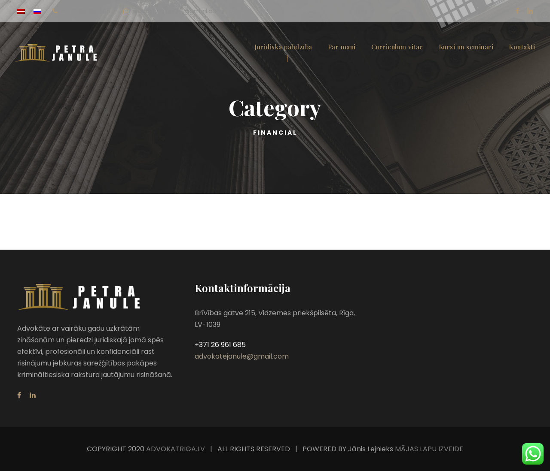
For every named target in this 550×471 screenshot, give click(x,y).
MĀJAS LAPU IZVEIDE (428, 449)
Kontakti (522, 46)
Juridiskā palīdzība (283, 46)
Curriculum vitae (397, 46)
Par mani (342, 46)
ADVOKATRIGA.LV (175, 449)
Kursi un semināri (466, 46)
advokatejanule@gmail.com (178, 10)
